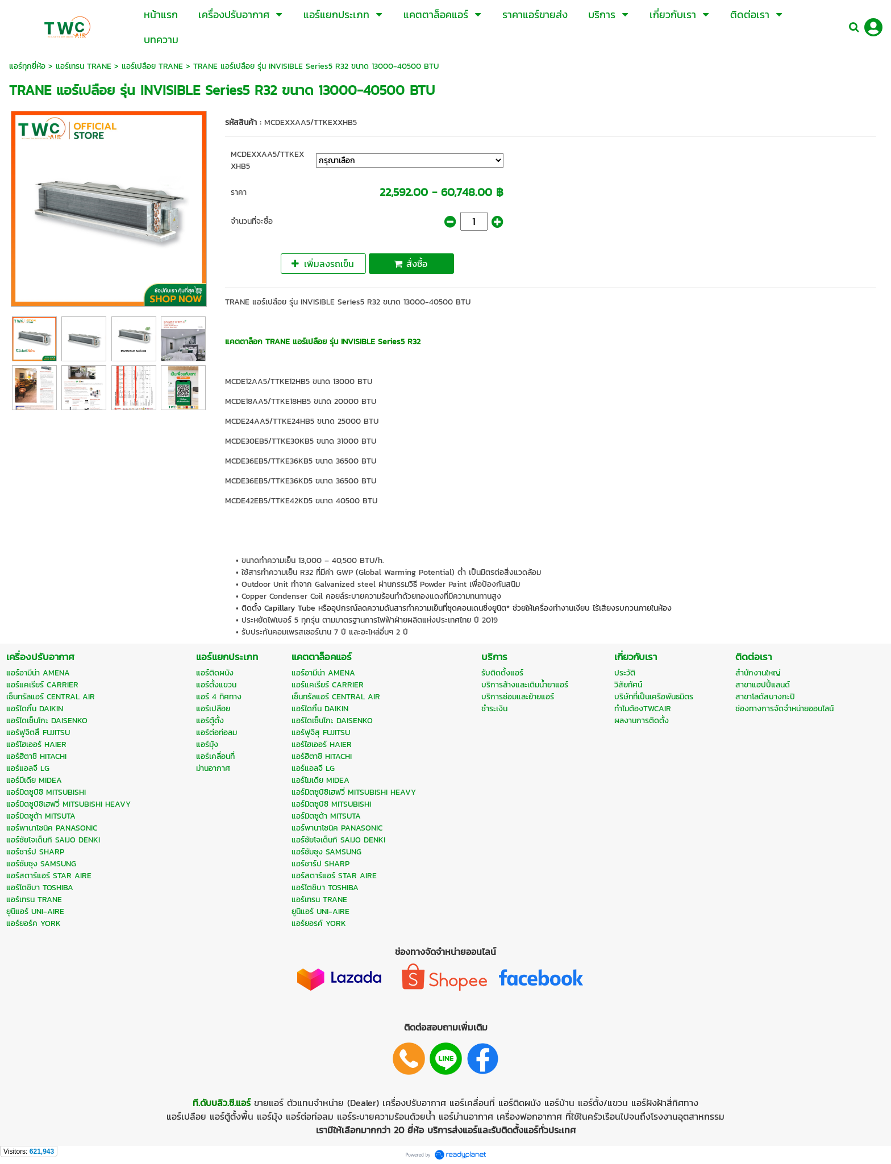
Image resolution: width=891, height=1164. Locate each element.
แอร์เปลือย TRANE (152, 66)
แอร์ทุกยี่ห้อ (27, 66)
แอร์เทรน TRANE (83, 66)
